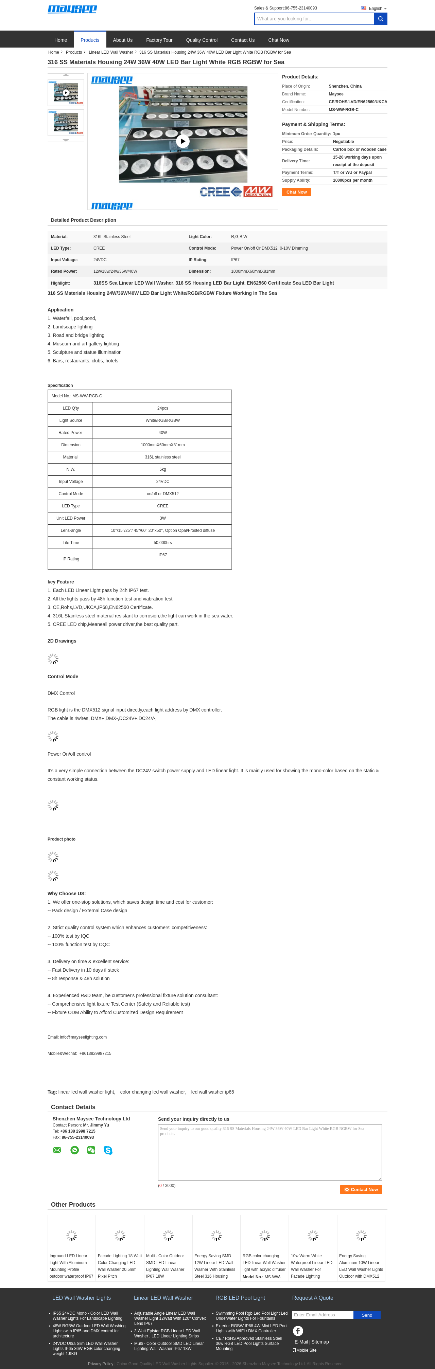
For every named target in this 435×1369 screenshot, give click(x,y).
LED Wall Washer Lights (81, 1298)
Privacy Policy (101, 1364)
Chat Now (278, 40)
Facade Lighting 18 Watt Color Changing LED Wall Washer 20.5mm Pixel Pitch (120, 1266)
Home (60, 40)
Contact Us (243, 40)
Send (367, 1315)
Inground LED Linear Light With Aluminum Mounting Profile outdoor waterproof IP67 (71, 1266)
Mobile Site (304, 1350)
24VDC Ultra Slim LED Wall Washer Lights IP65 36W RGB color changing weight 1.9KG (86, 1348)
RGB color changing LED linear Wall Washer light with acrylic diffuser (264, 1263)
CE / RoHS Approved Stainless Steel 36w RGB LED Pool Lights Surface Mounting (249, 1343)
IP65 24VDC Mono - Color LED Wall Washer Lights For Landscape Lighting (87, 1316)
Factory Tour (159, 40)
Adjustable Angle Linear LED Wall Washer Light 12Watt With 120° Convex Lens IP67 (170, 1318)
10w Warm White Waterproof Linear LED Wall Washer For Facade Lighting (311, 1266)
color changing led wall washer (152, 1092)
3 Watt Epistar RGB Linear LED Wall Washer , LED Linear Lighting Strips (167, 1333)
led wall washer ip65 (212, 1092)
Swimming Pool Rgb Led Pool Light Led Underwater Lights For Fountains (252, 1316)
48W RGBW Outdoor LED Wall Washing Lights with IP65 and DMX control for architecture (89, 1330)
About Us (123, 40)
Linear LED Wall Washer (111, 52)
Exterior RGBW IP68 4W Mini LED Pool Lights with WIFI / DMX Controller (252, 1328)
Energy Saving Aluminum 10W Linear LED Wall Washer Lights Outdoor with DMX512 (361, 1266)
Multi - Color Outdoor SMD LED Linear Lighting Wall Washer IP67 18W (165, 1266)
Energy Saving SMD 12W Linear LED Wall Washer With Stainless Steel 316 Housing (214, 1266)
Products (90, 40)
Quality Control (202, 40)
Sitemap (320, 1342)
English (378, 8)
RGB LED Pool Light (240, 1298)
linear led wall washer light (86, 1092)
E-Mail (301, 1342)
